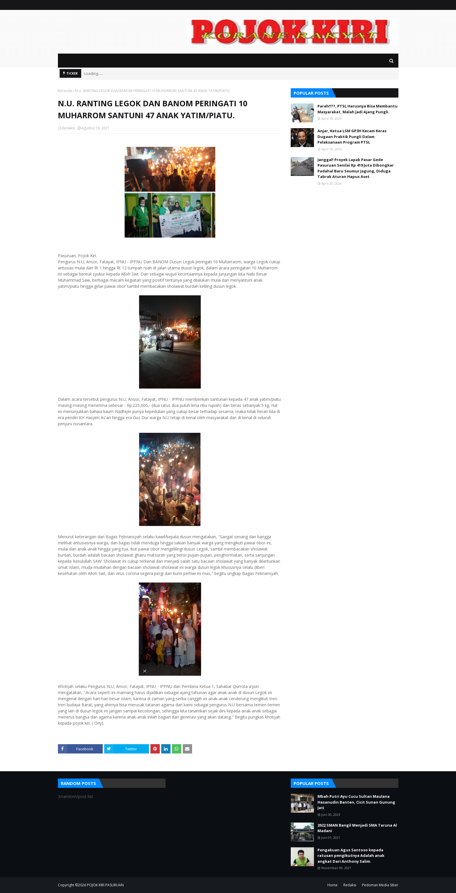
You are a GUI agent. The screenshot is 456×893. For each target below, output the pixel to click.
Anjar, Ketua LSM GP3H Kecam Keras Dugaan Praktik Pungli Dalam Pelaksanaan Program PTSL (351, 136)
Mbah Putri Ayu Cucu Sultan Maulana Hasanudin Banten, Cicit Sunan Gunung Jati (356, 802)
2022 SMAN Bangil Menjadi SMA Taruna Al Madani (357, 828)
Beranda (65, 90)
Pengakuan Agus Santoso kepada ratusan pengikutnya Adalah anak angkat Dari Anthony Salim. (350, 855)
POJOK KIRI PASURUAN (105, 885)
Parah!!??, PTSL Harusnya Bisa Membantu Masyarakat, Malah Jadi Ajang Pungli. (357, 108)
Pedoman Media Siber (380, 885)
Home (332, 885)
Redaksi (68, 128)
